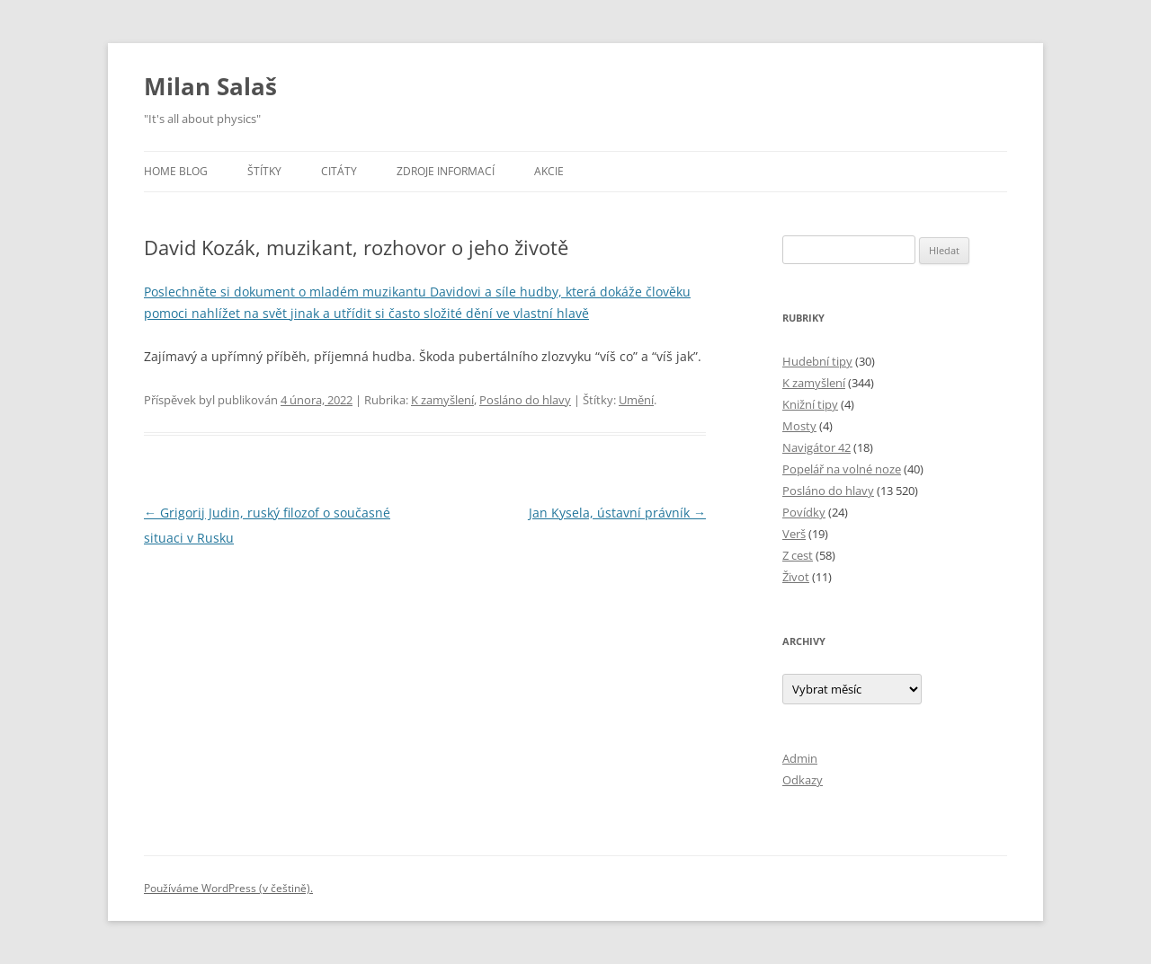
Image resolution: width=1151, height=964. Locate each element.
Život (795, 577)
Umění (636, 400)
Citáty (339, 171)
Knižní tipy (810, 404)
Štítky (264, 171)
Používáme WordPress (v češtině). (228, 888)
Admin (799, 758)
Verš (794, 534)
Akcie (549, 171)
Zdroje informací (446, 171)
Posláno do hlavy (525, 400)
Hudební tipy (817, 361)
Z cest (797, 555)
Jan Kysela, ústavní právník (617, 512)
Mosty (799, 426)
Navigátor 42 (816, 447)
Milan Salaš (210, 86)
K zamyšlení (442, 400)
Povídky (803, 512)
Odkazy (802, 780)
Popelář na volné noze (841, 469)
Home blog (176, 171)
